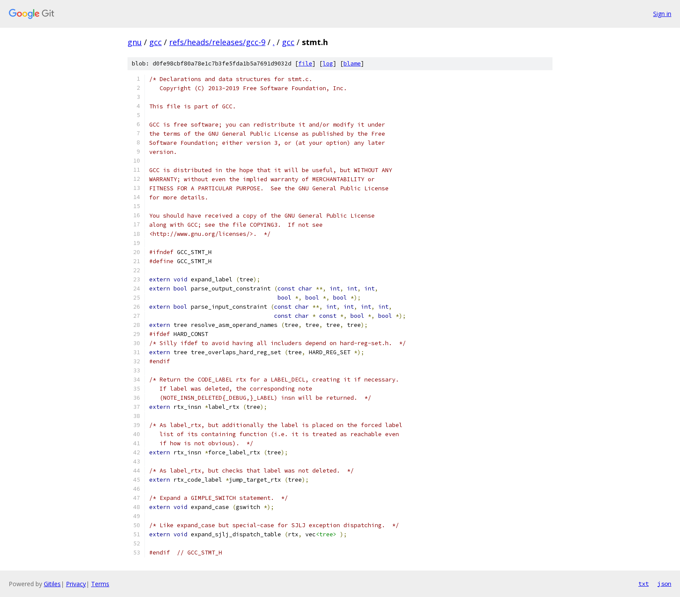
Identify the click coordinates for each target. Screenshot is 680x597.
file (305, 63)
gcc (155, 42)
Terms (100, 584)
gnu (135, 42)
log (328, 63)
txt (643, 583)
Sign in (662, 14)
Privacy (76, 584)
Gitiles (52, 584)
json (664, 583)
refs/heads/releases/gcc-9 (217, 42)
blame (352, 63)
